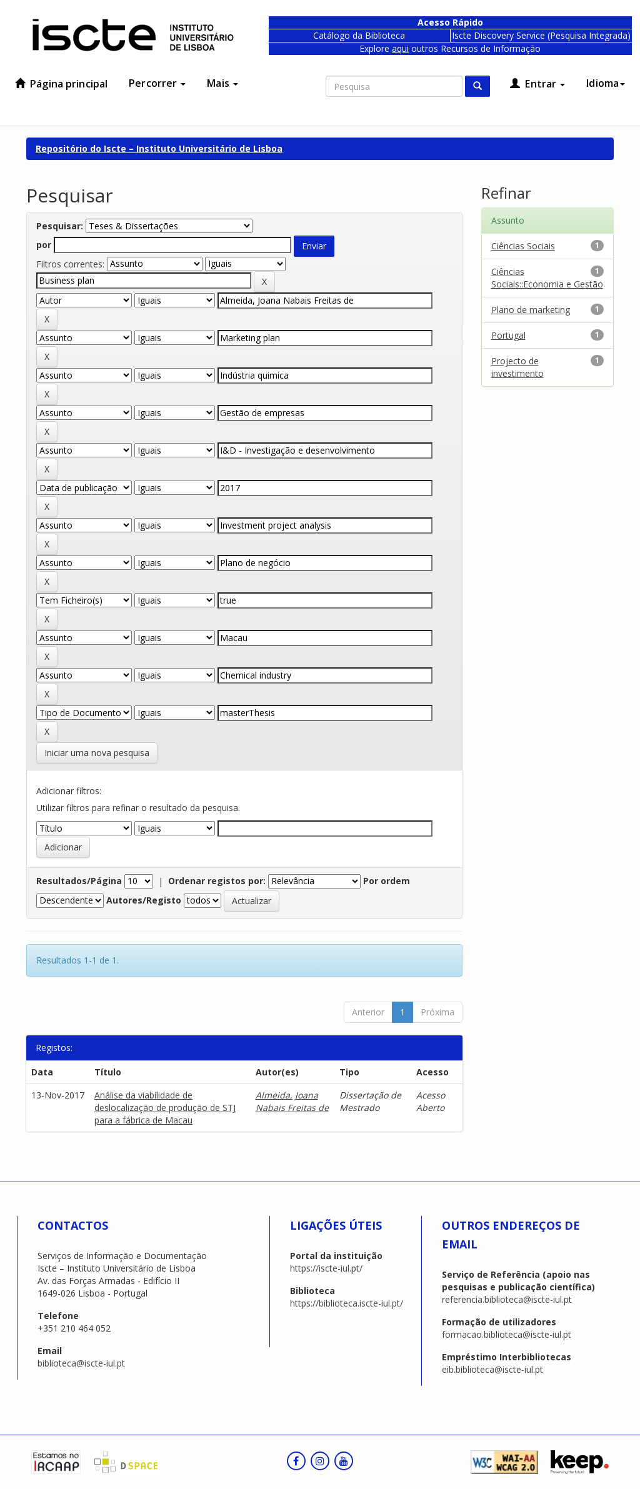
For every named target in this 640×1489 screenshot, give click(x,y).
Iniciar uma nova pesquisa (96, 753)
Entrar (537, 84)
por (43, 245)
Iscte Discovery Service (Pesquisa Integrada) (541, 35)
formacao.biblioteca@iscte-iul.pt (506, 1334)
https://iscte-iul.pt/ (326, 1268)
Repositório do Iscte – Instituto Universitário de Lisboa (159, 148)
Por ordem (386, 881)
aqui (400, 48)
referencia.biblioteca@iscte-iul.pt (507, 1299)
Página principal (61, 84)
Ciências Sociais (523, 246)
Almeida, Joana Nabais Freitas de (292, 1101)
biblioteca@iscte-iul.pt (81, 1363)
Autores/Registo (143, 900)
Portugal (508, 335)
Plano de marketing (530, 310)
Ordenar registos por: (217, 881)
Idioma (605, 83)
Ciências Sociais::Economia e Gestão (547, 278)
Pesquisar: (59, 226)
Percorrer (157, 83)
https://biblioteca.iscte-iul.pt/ (346, 1303)
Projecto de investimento (517, 367)
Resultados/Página (79, 881)
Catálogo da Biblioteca (359, 35)
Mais (222, 83)
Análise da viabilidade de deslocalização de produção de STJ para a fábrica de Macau (165, 1107)
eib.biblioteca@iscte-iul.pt (492, 1369)
